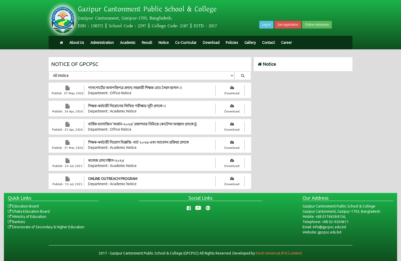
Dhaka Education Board (29, 211)
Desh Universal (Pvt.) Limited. (279, 253)
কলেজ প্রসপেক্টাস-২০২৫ (106, 160)
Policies (232, 43)
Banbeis (16, 222)
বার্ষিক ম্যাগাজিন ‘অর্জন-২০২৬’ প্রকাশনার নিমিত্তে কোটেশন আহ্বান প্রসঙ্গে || (142, 124)
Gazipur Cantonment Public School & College (147, 9)
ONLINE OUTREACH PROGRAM (112, 179)
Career (286, 43)
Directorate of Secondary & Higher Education (46, 227)
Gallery (250, 43)
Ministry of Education (27, 217)
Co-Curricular (186, 43)
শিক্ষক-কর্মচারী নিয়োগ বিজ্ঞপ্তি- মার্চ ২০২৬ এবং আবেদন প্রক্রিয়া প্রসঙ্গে (138, 142)
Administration (102, 43)
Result (147, 43)
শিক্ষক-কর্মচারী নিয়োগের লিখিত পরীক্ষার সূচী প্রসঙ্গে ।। (127, 106)
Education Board (23, 206)
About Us (76, 43)
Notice (163, 43)
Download (211, 43)
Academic (128, 43)
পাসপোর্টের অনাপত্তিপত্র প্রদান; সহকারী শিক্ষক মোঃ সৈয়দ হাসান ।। (135, 88)
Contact (268, 43)
